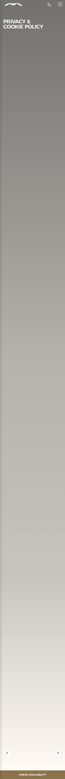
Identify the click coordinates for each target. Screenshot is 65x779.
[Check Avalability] (32, 774)
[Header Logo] (11, 4)
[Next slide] (58, 753)
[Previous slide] (7, 753)
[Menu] (60, 4)
